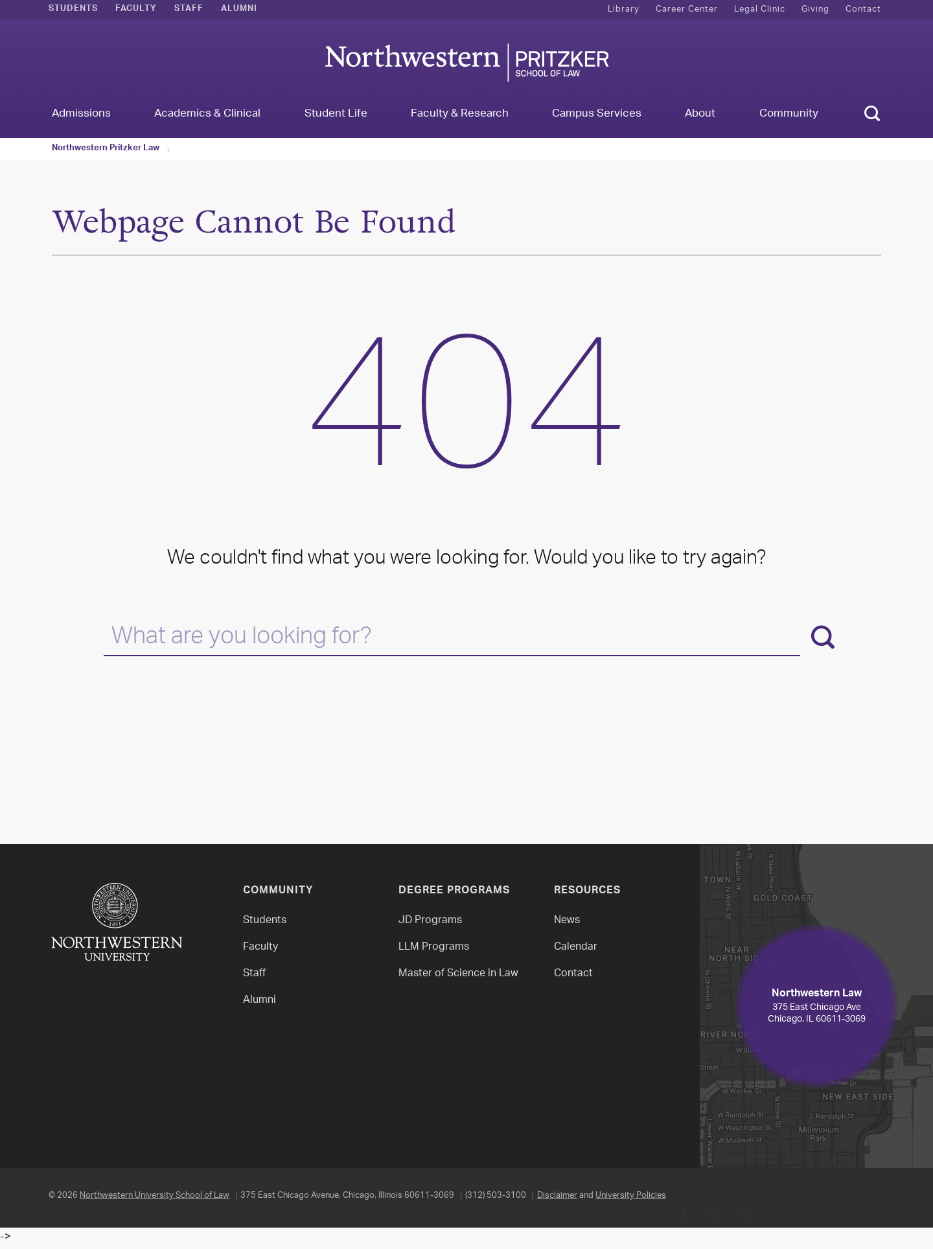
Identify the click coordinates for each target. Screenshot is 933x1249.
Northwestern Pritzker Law (105, 149)
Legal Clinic (759, 9)
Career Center (687, 9)
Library (623, 9)
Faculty (136, 9)
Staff (188, 9)
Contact (863, 9)
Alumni (239, 9)
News (567, 921)
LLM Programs (433, 947)
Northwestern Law (466, 62)
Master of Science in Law (458, 974)
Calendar (575, 947)
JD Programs (430, 921)
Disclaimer (557, 1195)
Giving (815, 9)
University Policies (630, 1195)
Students (73, 9)
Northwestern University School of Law (154, 1195)
